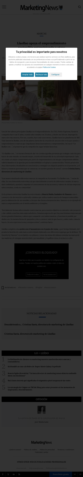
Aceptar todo (27, 74)
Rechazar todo (41, 74)
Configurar (55, 74)
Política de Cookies (49, 67)
